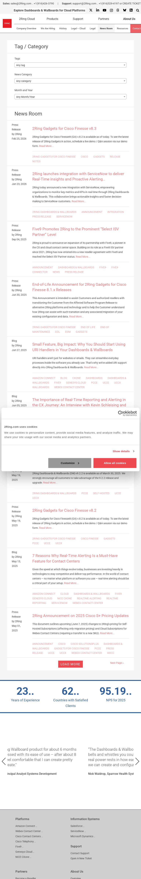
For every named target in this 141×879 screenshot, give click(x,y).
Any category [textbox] (23, 81)
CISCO (84, 156)
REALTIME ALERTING (89, 598)
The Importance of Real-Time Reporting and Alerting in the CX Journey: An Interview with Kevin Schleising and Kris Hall (79, 405)
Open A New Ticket (81, 858)
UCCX (117, 382)
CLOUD (64, 593)
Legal (92, 28)
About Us (76, 871)
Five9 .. (19, 846)
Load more (70, 664)
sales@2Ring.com (21, 3)
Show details (121, 451)
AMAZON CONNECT (43, 378)
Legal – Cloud (78, 28)
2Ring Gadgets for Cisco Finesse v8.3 (64, 128)
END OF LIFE (88, 327)
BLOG (63, 378)
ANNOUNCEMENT (92, 211)
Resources (122, 28)
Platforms (22, 819)
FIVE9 (102, 267)
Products (52, 19)
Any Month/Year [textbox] (25, 96)
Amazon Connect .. (26, 825)
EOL (57, 331)
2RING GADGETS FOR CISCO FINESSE (54, 156)
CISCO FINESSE (90, 538)
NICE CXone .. (23, 856)
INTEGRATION (115, 211)
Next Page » (117, 662)
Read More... (46, 146)
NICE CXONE (64, 598)
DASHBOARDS (94, 378)
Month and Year (24, 90)
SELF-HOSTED (101, 493)
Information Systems (85, 819)
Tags (17, 58)
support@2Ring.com (84, 3)
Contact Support (79, 853)
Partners (103, 19)
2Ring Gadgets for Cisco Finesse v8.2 (64, 510)
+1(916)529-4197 (109, 3)
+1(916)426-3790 (44, 3)
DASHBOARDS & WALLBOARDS (76, 267)
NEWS (56, 271)
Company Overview (26, 28)
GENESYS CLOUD (76, 382)
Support (78, 19)
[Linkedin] (97, 10)
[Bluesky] (124, 10)
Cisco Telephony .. (25, 841)
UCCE (106, 382)
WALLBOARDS (40, 387)
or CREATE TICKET (130, 3)
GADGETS (99, 156)
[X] (90, 10)
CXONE (76, 378)
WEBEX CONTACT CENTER (69, 387)
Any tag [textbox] (20, 65)
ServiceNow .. (78, 831)
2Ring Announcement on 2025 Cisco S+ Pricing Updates (80, 615)
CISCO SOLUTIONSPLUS (85, 643)
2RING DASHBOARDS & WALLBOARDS (54, 211)
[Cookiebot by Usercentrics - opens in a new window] (121, 413)
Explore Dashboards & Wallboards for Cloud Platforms (49, 10)
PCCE (94, 382)
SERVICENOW (64, 216)
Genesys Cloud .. (24, 851)
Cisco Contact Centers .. (29, 836)
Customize (70, 462)
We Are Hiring (48, 28)
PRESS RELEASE (41, 216)
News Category (23, 74)
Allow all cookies (115, 462)
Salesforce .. (77, 825)
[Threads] (117, 10)
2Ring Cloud (27, 19)
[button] (3, 761)
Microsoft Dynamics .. (82, 836)
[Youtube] (104, 10)
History (63, 28)
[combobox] (70, 65)
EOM (68, 331)
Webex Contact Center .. (29, 831)
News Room (106, 28)
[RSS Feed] (131, 10)
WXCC (110, 652)
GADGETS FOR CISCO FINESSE (71, 648)
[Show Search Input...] (137, 10)
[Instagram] (111, 10)
